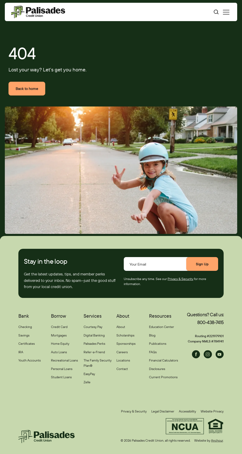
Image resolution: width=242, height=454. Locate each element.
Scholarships (125, 335)
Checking (25, 327)
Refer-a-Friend (94, 352)
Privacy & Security (180, 279)
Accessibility (187, 411)
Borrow (58, 316)
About (122, 316)
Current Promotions (163, 377)
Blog (152, 335)
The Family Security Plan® (98, 362)
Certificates (26, 344)
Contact (122, 369)
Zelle (87, 382)
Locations (123, 360)
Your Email (137, 264)
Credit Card (59, 327)
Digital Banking (94, 335)
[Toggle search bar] (213, 12)
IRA (20, 352)
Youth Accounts (29, 360)
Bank (23, 316)
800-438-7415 (210, 322)
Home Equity (60, 344)
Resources (160, 316)
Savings (23, 335)
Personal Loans (61, 369)
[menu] (226, 11)
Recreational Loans (64, 360)
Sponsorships (125, 344)
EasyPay (89, 374)
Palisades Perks (94, 344)
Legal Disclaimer (162, 411)
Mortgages (59, 335)
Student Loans (61, 377)
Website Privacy (212, 411)
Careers (122, 352)
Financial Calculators (163, 360)
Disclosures (157, 369)
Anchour (217, 440)
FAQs (153, 352)
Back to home (27, 88)
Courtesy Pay (93, 327)
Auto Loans (59, 352)
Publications (157, 344)
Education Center (161, 327)
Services (92, 316)
